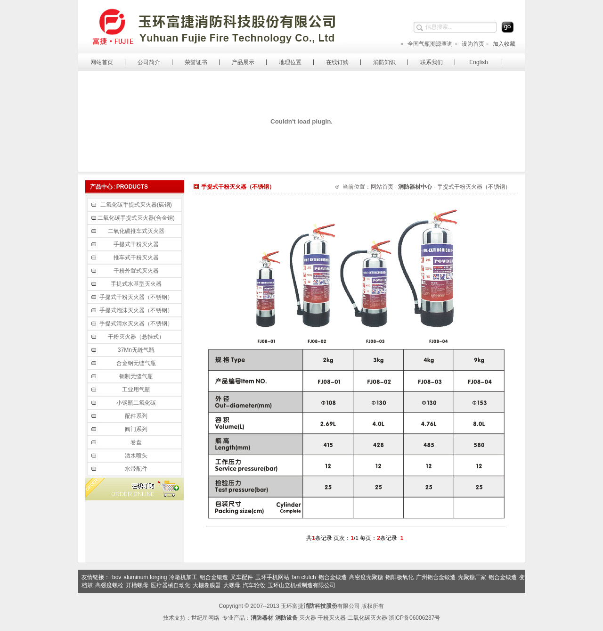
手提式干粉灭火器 (137, 244)
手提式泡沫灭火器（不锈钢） (136, 310)
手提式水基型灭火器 (137, 284)
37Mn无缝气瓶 (137, 350)
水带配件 (137, 468)
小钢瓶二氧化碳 (136, 402)
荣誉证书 (196, 62)
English (478, 62)
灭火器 (307, 617)
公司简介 (149, 62)
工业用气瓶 (137, 389)
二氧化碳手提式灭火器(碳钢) (136, 204)
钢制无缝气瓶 (137, 376)
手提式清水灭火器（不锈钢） (136, 323)
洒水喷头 (137, 455)
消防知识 (384, 62)
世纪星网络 (205, 617)
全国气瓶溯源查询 (426, 44)
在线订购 (337, 62)
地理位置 (290, 62)
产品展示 (243, 62)
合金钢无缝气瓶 (136, 363)
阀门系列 (137, 429)
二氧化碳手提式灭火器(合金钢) (137, 218)
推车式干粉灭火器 (137, 257)
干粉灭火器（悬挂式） (137, 336)
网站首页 (101, 62)
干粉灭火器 (332, 617)
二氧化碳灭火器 (367, 617)
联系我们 (431, 62)
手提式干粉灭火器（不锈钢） (136, 297)
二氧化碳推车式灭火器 (137, 231)
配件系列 (137, 416)
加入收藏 (500, 44)
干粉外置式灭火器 (137, 270)
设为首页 (469, 44)
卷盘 (136, 442)
